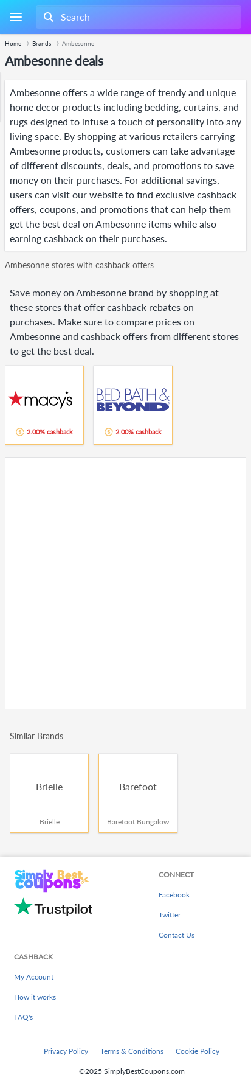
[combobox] (137, 17)
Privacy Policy (66, 1051)
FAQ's (23, 1017)
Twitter (170, 914)
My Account (33, 976)
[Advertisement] (125, 583)
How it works (35, 996)
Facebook (174, 894)
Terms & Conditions (131, 1051)
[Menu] (15, 17)
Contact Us (176, 934)
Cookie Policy (197, 1051)
